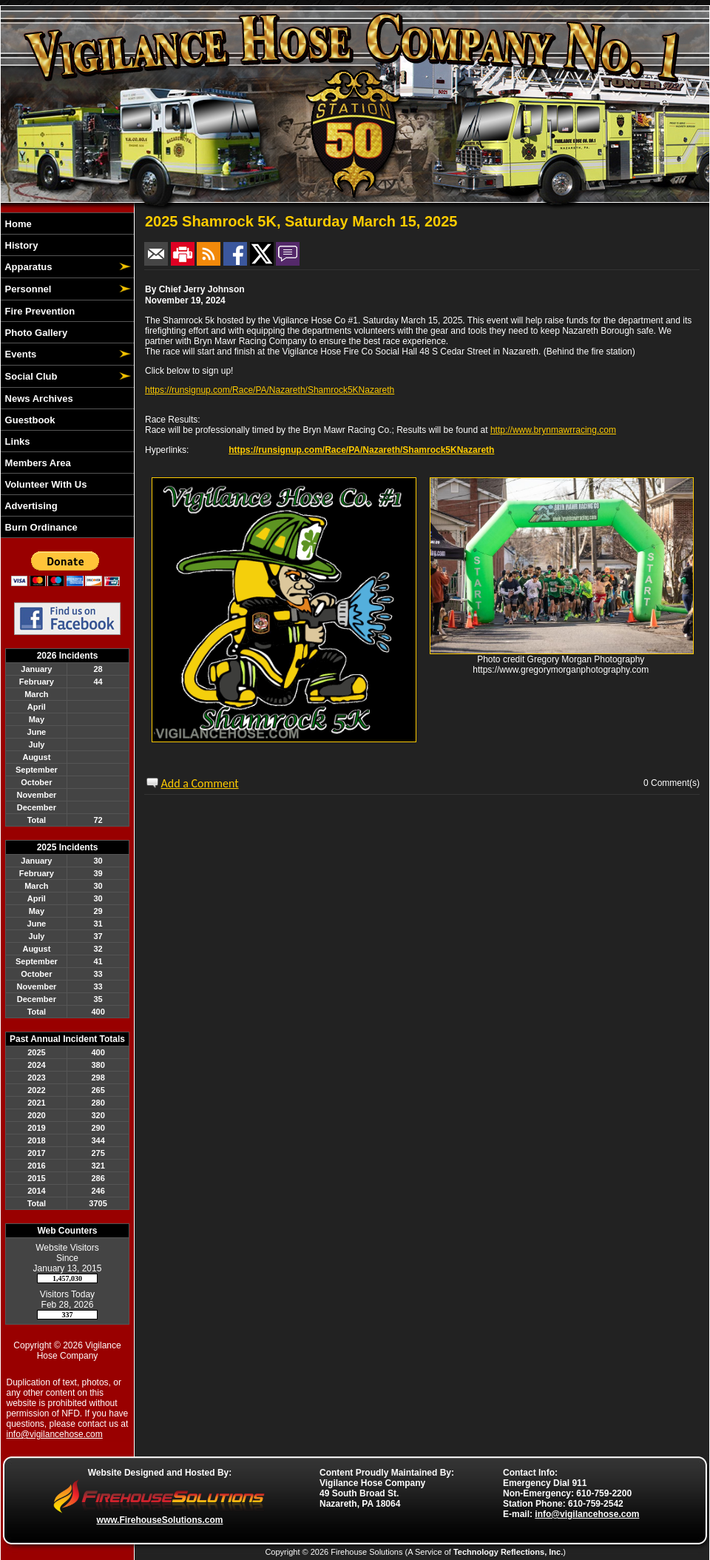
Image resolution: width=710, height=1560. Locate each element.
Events (19, 354)
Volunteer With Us (44, 484)
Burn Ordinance (40, 527)
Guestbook (28, 420)
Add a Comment (200, 783)
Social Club (29, 376)
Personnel (26, 289)
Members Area (36, 462)
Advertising (30, 505)
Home (17, 223)
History (20, 245)
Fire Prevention (38, 311)
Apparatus (27, 266)
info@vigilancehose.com (55, 1434)
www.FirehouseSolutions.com (160, 1520)
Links (16, 441)
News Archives (37, 398)
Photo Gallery (34, 332)
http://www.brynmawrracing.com (553, 430)
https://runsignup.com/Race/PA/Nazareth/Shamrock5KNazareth (269, 390)
